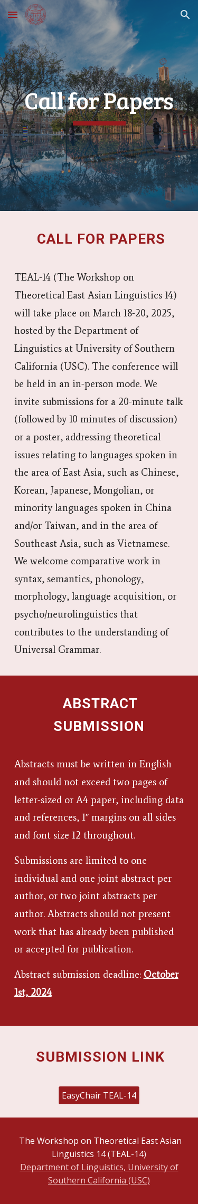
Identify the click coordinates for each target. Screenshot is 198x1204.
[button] (12, 14)
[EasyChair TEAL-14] (99, 1095)
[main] (99, 105)
